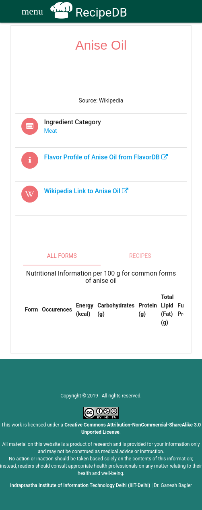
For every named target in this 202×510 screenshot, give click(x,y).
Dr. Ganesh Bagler (173, 485)
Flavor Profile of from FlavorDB (106, 157)
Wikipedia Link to (86, 191)
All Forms (62, 256)
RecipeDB (88, 12)
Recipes (140, 256)
